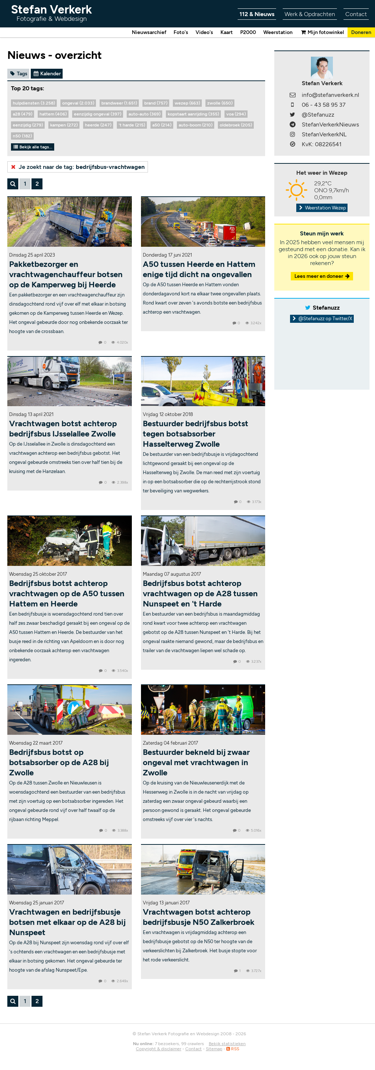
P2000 (248, 32)
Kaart (226, 32)
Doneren (361, 32)
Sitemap (214, 1048)
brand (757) (155, 103)
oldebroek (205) (236, 125)
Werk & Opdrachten (310, 14)
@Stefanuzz (318, 114)
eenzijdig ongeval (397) (97, 114)
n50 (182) (22, 136)
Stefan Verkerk (51, 13)
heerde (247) (98, 125)
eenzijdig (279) (28, 125)
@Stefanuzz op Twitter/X (322, 318)
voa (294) (236, 114)
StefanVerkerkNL (324, 134)
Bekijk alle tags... (32, 147)
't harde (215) (132, 125)
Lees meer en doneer (322, 276)
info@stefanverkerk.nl (330, 94)
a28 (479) (22, 114)
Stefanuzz (326, 307)
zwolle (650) (220, 103)
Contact (356, 14)
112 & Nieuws (257, 14)
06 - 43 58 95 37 (324, 104)
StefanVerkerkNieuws (330, 124)
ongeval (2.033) (78, 103)
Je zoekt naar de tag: (77, 166)
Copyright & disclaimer (158, 1048)
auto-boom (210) (195, 125)
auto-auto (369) (144, 114)
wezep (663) (187, 103)
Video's (204, 32)
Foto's (181, 32)
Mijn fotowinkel (322, 32)
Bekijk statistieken (227, 1043)
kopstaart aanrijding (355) (193, 114)
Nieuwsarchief (149, 32)
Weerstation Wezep (322, 208)
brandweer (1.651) (119, 103)
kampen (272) (64, 125)
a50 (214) (161, 125)
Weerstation (278, 32)
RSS (232, 1048)
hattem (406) (53, 114)
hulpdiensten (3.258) (34, 103)
